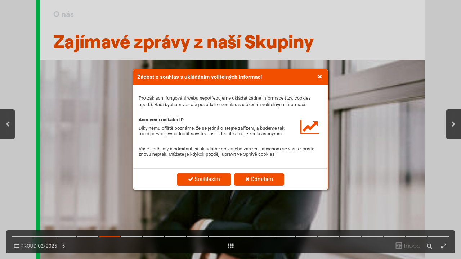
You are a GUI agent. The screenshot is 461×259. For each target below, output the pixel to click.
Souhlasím (204, 179)
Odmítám (259, 179)
